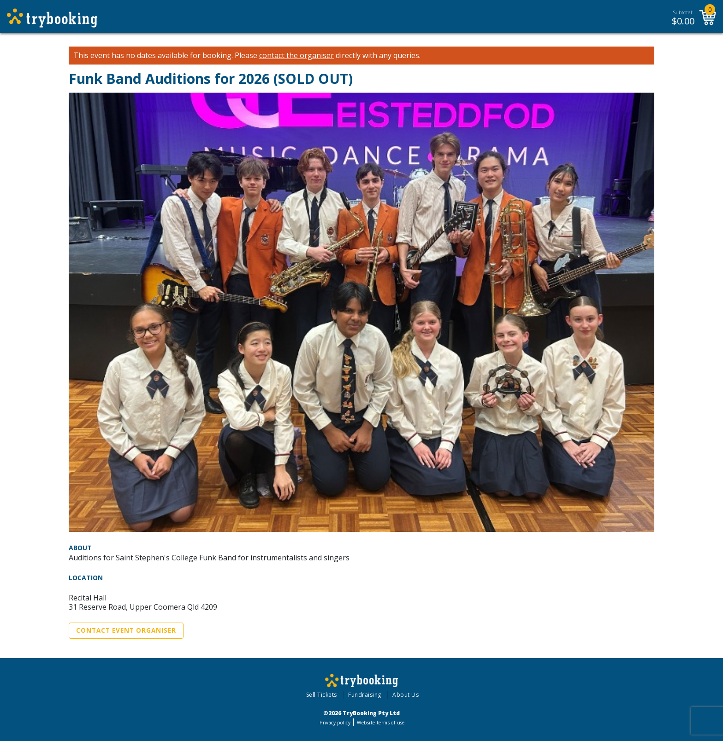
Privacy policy (335, 722)
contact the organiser (296, 55)
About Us (405, 695)
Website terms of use (380, 722)
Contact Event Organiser (126, 630)
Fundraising (364, 695)
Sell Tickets (321, 695)
